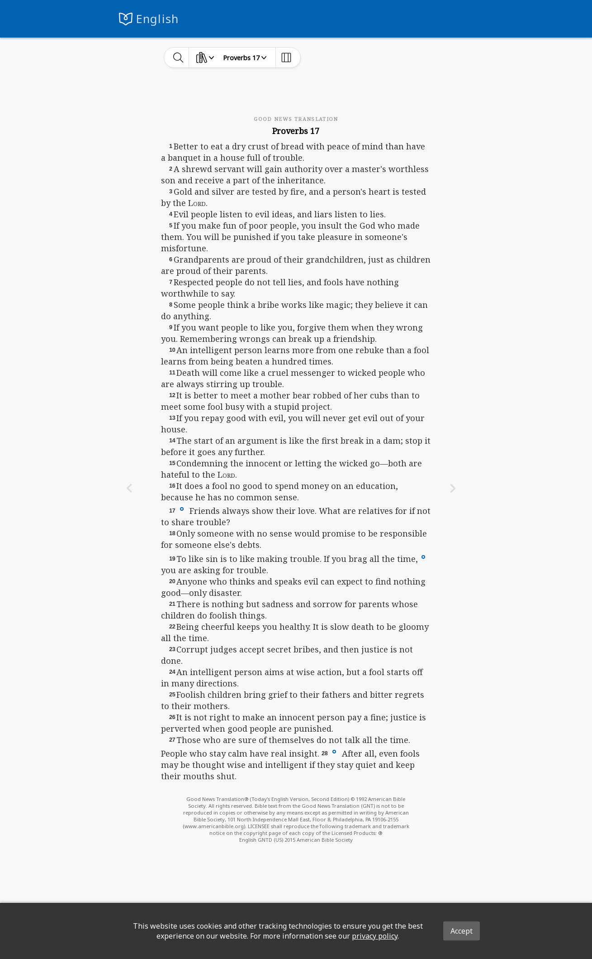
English (157, 19)
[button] (181, 508)
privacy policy (375, 936)
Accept (461, 931)
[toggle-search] (178, 57)
